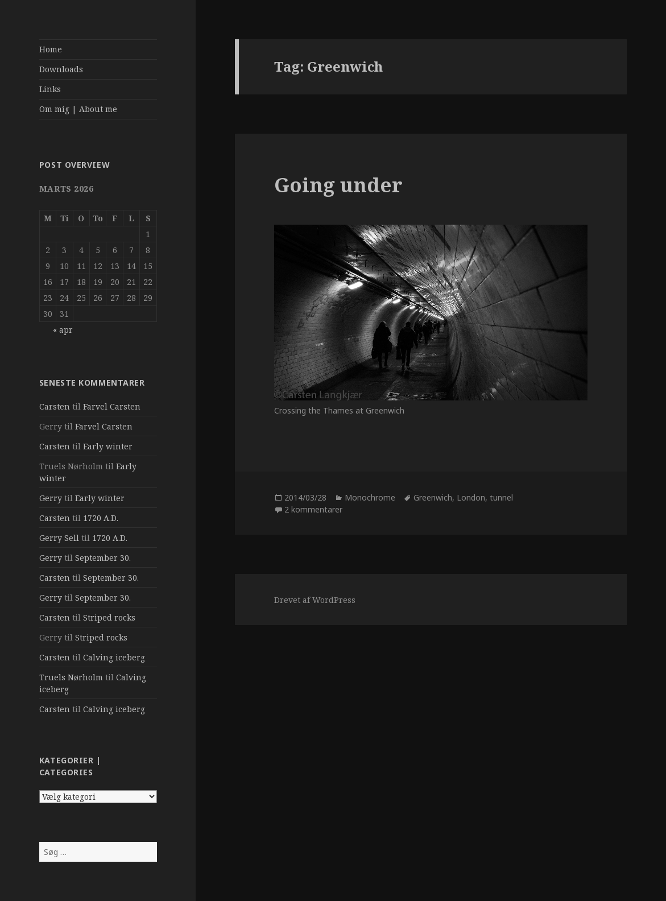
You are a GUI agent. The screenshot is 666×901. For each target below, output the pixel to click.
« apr (63, 329)
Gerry (50, 498)
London (471, 497)
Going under (338, 184)
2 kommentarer (313, 509)
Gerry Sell (59, 537)
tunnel (501, 497)
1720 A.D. (100, 518)
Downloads (61, 69)
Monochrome (370, 497)
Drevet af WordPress (314, 599)
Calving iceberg (114, 657)
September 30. (103, 557)
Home (50, 49)
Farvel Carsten (111, 406)
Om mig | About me (78, 109)
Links (50, 89)
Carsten (54, 406)
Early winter (108, 446)
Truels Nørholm (71, 677)
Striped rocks (109, 617)
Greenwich (432, 497)
